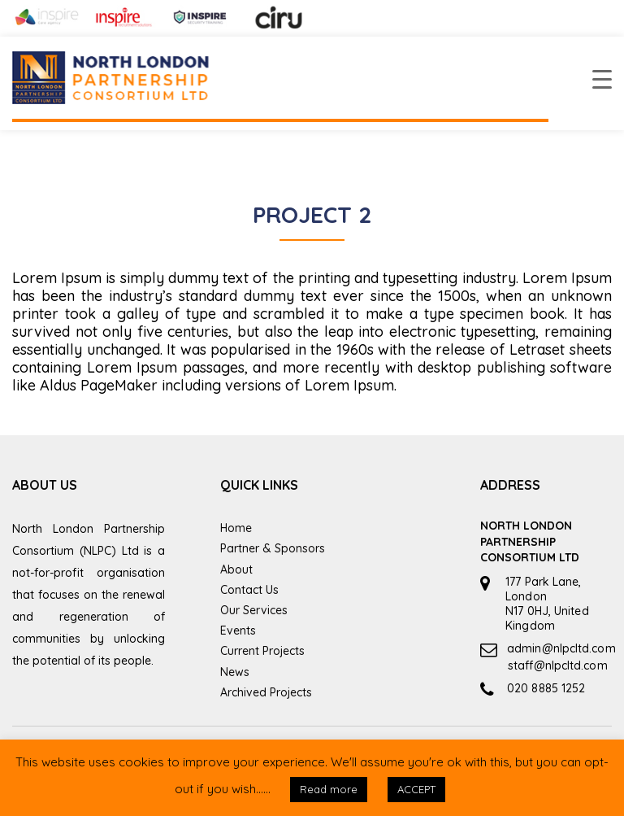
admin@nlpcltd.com (561, 648)
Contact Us (249, 590)
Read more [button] (329, 789)
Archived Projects (266, 692)
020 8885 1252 (546, 688)
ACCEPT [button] (416, 789)
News (234, 672)
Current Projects (262, 651)
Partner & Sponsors (272, 548)
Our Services (254, 610)
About (236, 569)
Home (236, 528)
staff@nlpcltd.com (558, 665)
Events (238, 630)
